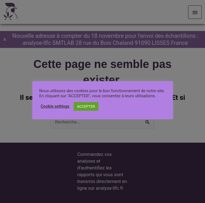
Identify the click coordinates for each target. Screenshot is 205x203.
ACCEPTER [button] (86, 106)
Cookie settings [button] (55, 106)
